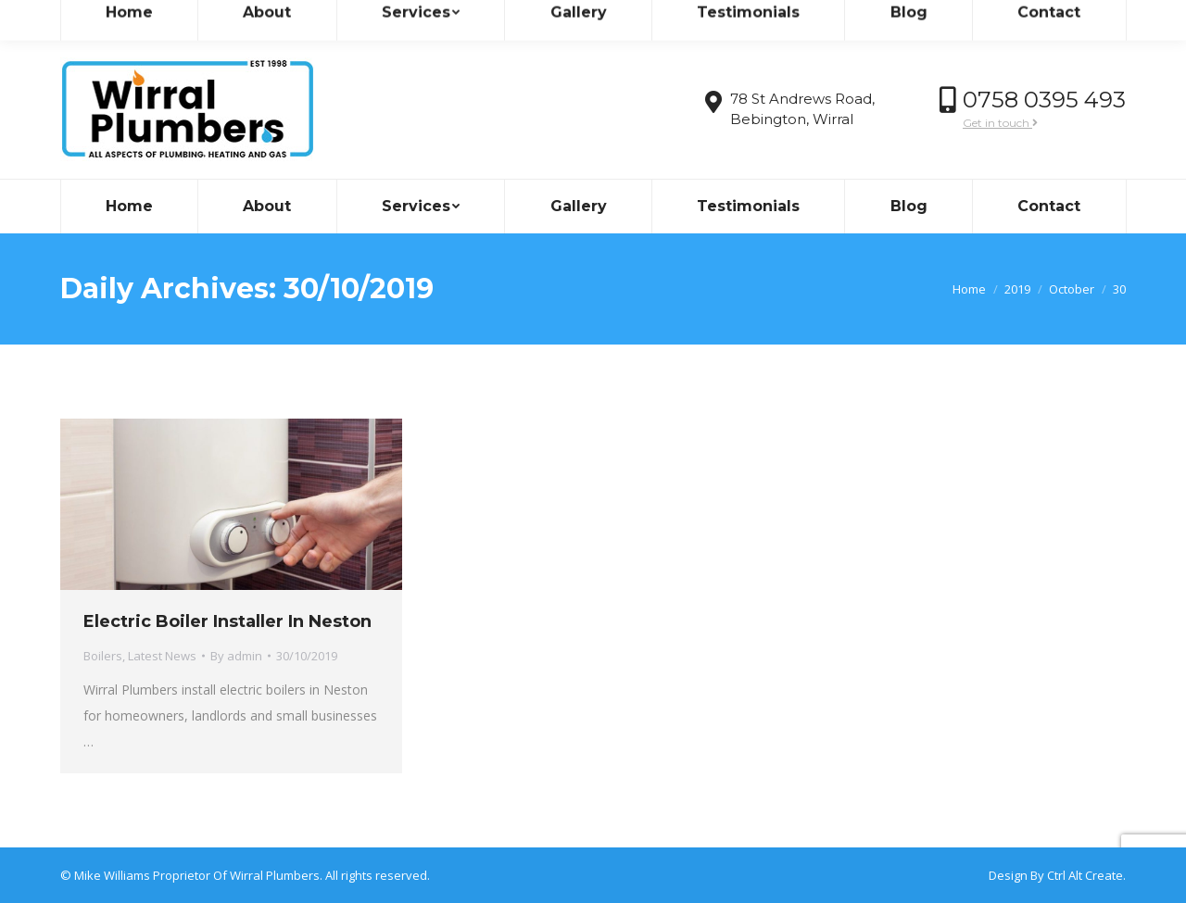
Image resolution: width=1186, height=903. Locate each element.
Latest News (162, 655)
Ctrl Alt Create (1085, 875)
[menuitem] (129, 206)
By (236, 655)
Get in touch (1000, 123)
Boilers (102, 655)
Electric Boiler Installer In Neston (227, 621)
